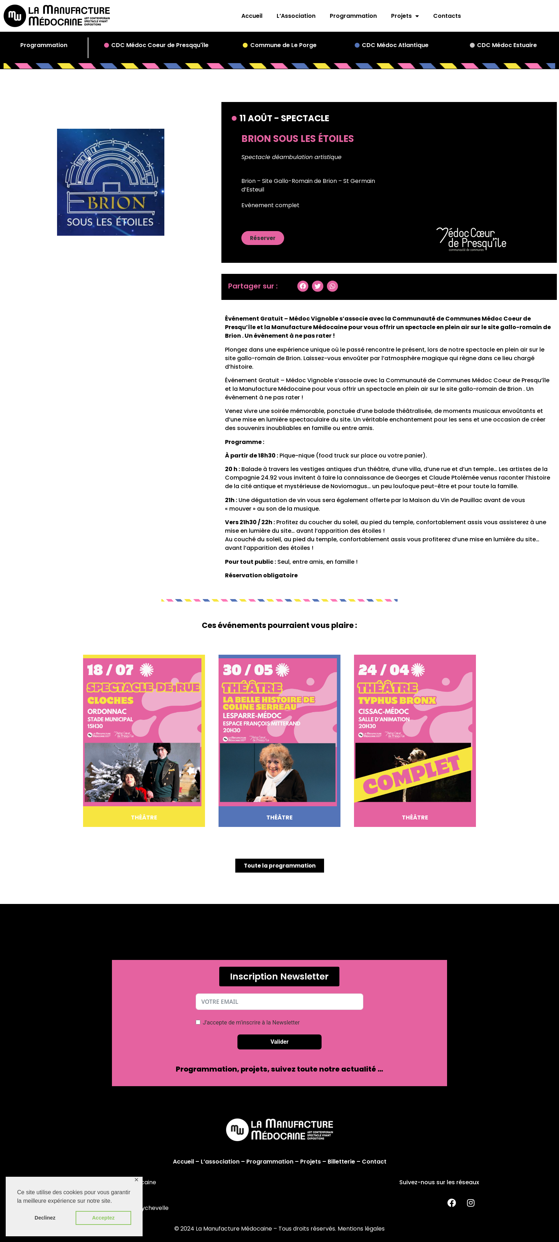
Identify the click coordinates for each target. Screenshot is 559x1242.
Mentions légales (361, 1229)
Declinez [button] (45, 1218)
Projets (405, 16)
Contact (374, 1161)
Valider (280, 1041)
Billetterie (341, 1161)
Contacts (447, 16)
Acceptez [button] (103, 1218)
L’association (220, 1161)
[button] (262, 238)
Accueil (251, 16)
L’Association (296, 16)
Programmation (353, 16)
